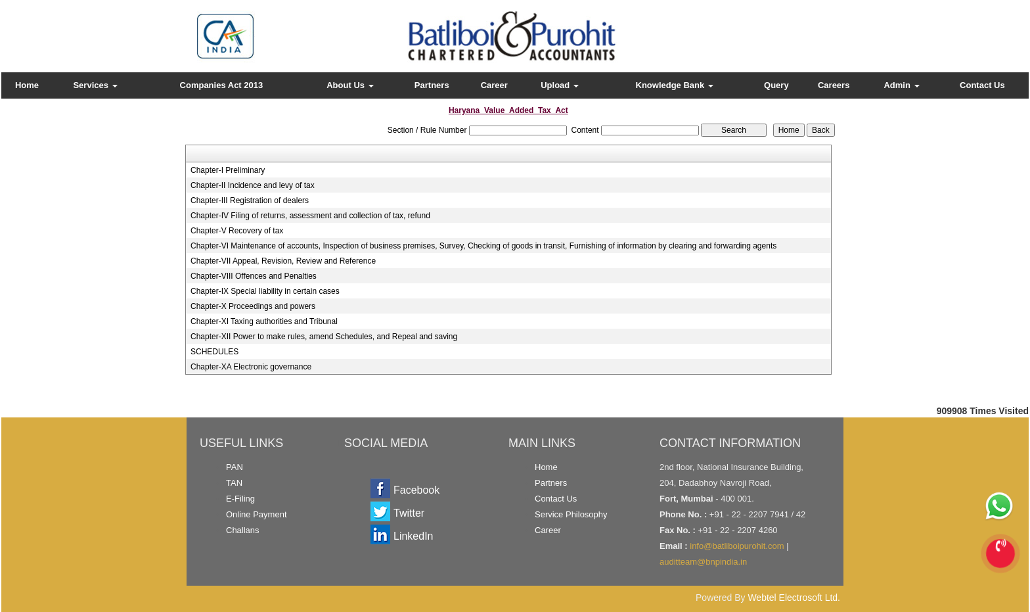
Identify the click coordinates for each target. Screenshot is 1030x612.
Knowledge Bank (674, 85)
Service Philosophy (571, 514)
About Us (349, 85)
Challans (242, 530)
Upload (560, 85)
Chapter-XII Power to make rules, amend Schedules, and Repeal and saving (323, 336)
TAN (234, 483)
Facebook (416, 490)
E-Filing (240, 499)
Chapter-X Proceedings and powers (252, 306)
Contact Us (982, 85)
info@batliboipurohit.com (737, 546)
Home (27, 85)
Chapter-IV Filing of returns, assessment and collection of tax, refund (310, 215)
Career (494, 85)
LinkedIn (413, 536)
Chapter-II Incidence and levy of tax (252, 185)
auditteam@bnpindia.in (703, 562)
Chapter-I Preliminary (227, 170)
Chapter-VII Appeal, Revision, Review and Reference (283, 261)
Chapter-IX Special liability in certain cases (265, 291)
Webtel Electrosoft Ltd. (794, 597)
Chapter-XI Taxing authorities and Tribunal (264, 321)
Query (776, 85)
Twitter (408, 513)
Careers (833, 85)
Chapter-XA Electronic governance (250, 366)
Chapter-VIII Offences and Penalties (253, 276)
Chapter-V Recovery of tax (236, 230)
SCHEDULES (214, 351)
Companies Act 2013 (221, 85)
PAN (234, 467)
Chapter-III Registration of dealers (249, 200)
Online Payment (256, 514)
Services (95, 85)
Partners (431, 85)
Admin (901, 85)
